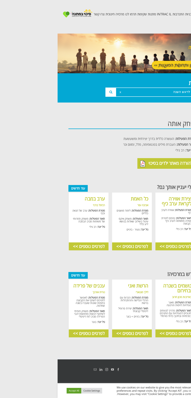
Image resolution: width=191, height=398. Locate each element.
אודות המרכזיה (166, 131)
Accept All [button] (16, 390)
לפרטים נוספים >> (118, 246)
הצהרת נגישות (176, 369)
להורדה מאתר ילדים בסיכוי (109, 163)
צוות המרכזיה (167, 139)
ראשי (173, 123)
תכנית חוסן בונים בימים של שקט (164, 172)
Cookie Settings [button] (34, 390)
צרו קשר (171, 183)
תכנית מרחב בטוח (168, 150)
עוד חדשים (20, 188)
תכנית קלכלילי (166, 161)
